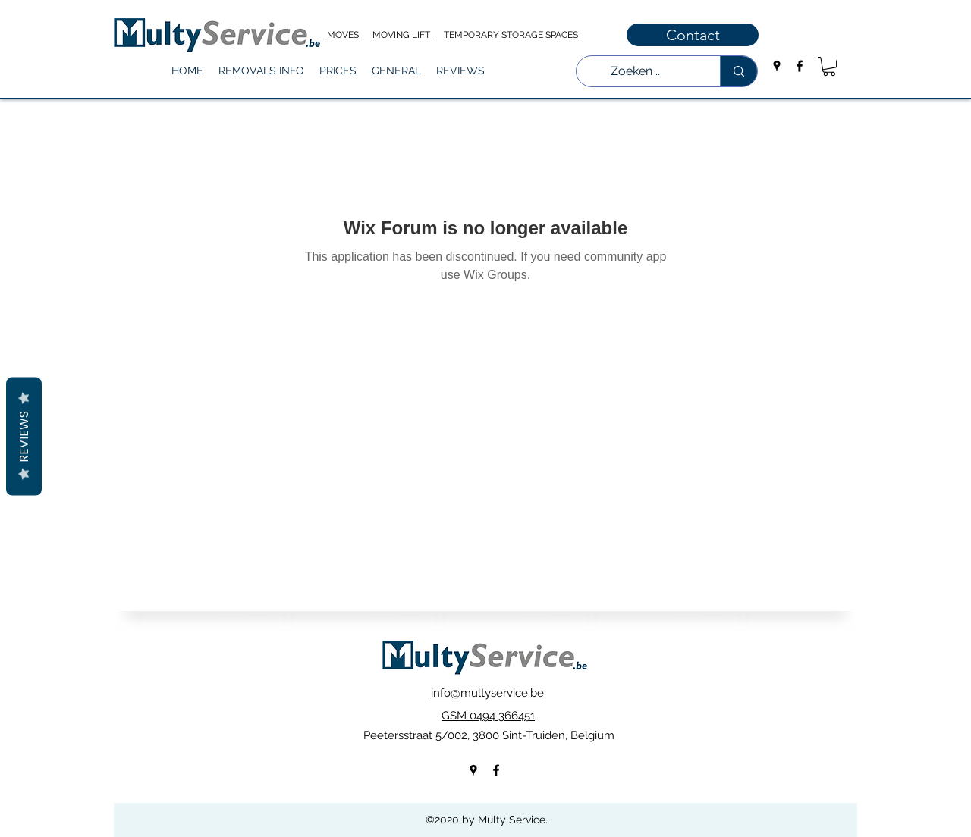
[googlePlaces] (776, 66)
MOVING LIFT (402, 35)
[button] (261, 70)
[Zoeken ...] (637, 71)
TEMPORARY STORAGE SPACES (511, 35)
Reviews (24, 437)
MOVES (343, 35)
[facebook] (799, 66)
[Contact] (693, 35)
